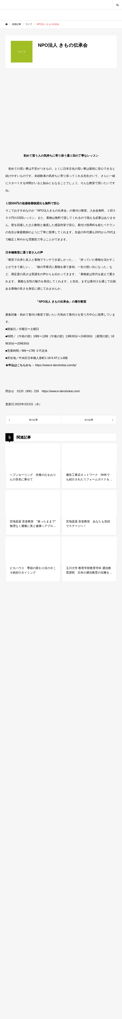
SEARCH (117, 4)
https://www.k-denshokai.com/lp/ (55, 365)
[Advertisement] (61, 855)
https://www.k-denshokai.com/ (61, 391)
